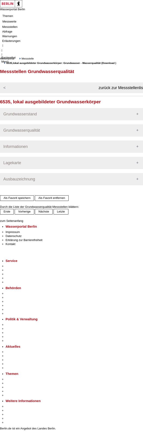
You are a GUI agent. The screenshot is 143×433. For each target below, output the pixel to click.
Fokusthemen (14, 379)
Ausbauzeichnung (19, 179)
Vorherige (24, 211)
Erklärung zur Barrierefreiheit (24, 240)
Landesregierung (16, 324)
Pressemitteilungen (18, 351)
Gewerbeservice (16, 282)
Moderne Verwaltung (19, 387)
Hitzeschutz (13, 368)
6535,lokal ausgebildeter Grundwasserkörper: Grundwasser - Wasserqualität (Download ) (61, 62)
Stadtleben (12, 418)
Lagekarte (12, 163)
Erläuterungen (11, 41)
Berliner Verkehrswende (21, 383)
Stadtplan (12, 422)
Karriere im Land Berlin (20, 328)
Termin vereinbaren (18, 270)
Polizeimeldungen (17, 355)
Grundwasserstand (20, 114)
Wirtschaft (12, 414)
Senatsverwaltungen (19, 297)
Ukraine (11, 364)
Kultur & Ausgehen (18, 406)
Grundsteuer (14, 395)
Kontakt (10, 244)
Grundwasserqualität (21, 130)
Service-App (13, 266)
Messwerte (9, 21)
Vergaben (12, 340)
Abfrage (7, 31)
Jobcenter (12, 309)
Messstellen (10, 27)
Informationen (15, 146)
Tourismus (12, 410)
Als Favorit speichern (17, 198)
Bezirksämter (14, 301)
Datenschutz (14, 236)
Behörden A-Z (14, 293)
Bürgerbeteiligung (17, 332)
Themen (7, 16)
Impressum (13, 232)
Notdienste (12, 278)
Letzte (61, 211)
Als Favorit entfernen (51, 198)
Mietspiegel (13, 391)
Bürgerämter (14, 305)
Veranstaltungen (16, 360)
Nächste (43, 211)
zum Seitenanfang (11, 221)
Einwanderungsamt (18, 313)
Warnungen (9, 36)
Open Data (13, 336)
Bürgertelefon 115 (17, 274)
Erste (7, 211)
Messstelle (28, 58)
